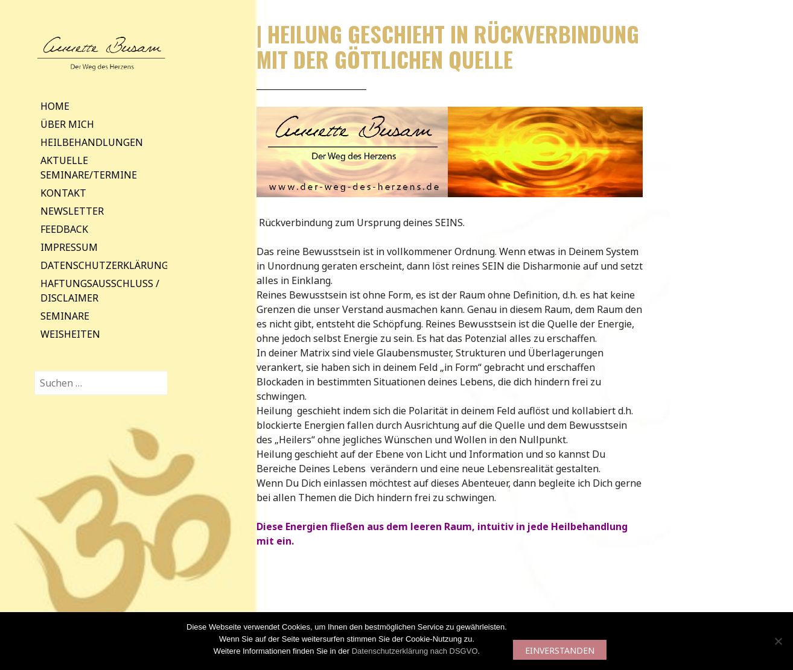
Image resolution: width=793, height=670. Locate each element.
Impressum (69, 247)
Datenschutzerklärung (104, 265)
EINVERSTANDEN (559, 650)
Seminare (64, 316)
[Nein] (778, 641)
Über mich (67, 124)
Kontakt (63, 193)
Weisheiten (70, 334)
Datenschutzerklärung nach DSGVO (415, 651)
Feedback (64, 229)
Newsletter (72, 211)
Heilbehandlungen (91, 142)
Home (54, 106)
